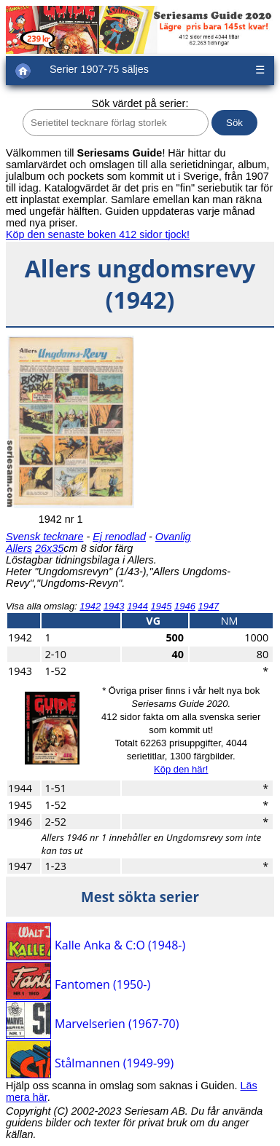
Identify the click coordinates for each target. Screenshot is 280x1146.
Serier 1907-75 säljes (99, 69)
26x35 (49, 548)
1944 (137, 606)
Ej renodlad (119, 536)
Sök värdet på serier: (140, 103)
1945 (161, 606)
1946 (184, 606)
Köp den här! (181, 769)
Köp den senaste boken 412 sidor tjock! (98, 234)
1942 (90, 606)
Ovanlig (173, 536)
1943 (114, 606)
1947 (208, 606)
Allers (19, 548)
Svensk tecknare (44, 536)
